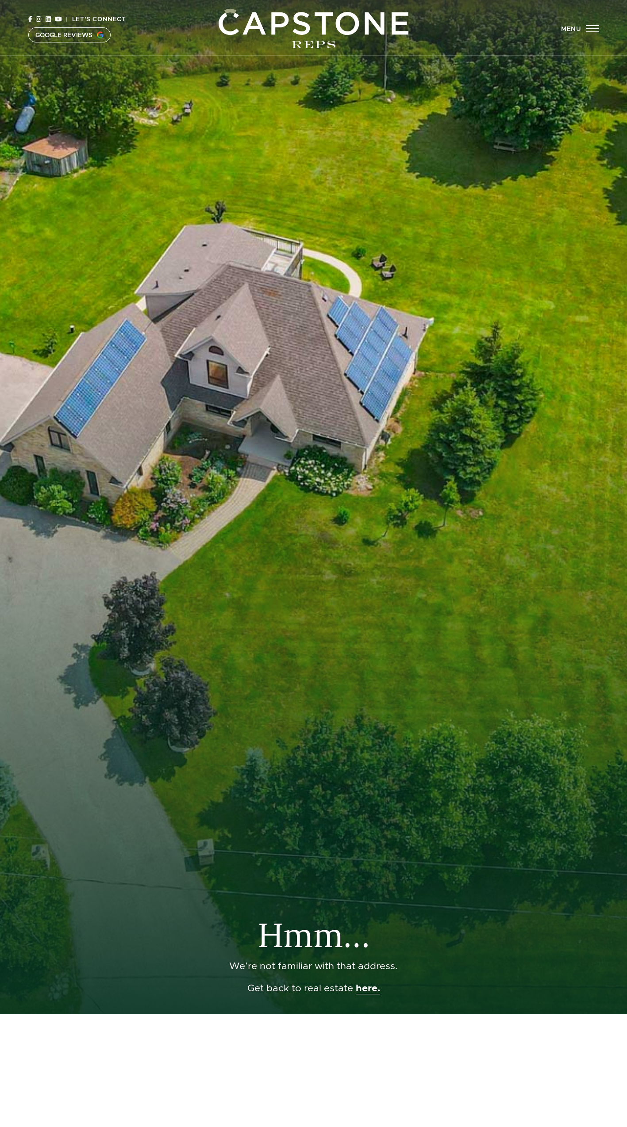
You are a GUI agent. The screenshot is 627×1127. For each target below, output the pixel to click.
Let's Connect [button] (99, 19)
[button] (580, 28)
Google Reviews (69, 35)
